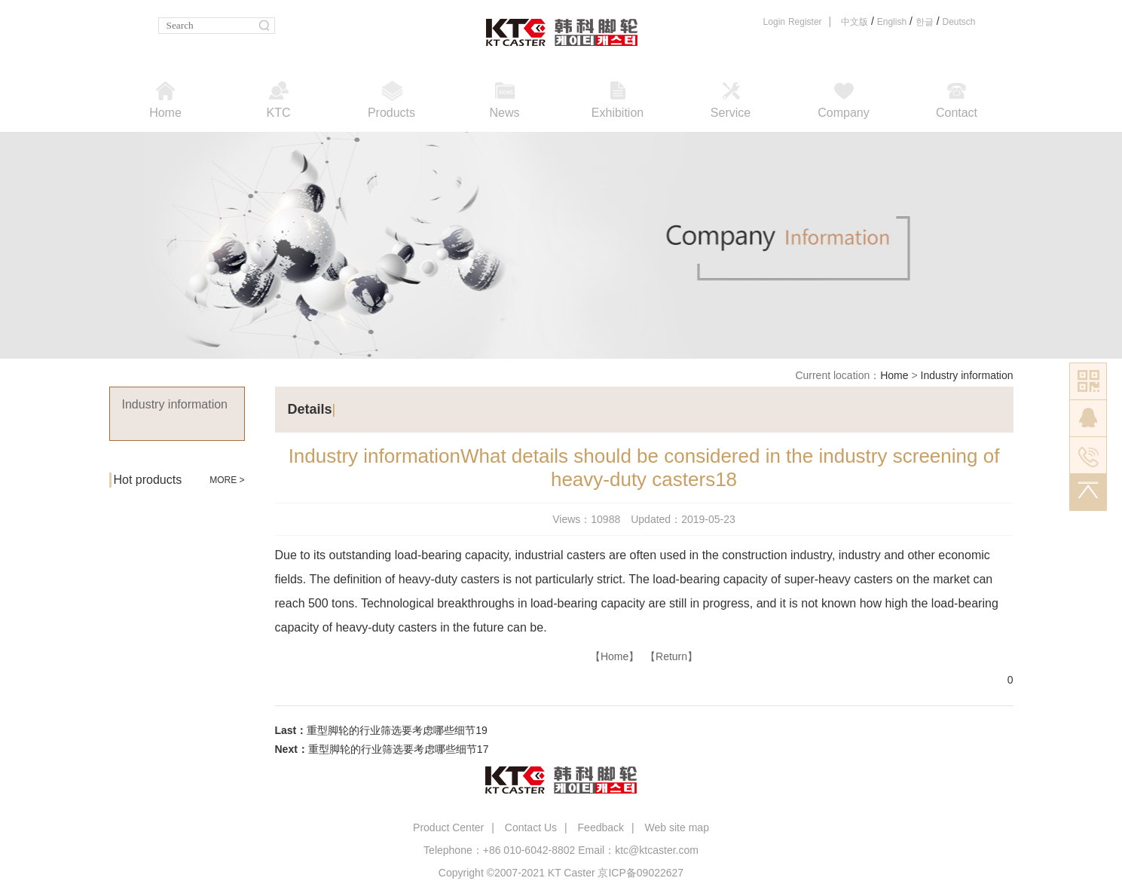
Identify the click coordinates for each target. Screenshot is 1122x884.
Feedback (601, 827)
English (891, 22)
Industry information (967, 375)
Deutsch (958, 22)
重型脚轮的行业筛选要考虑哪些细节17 (398, 749)
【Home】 (614, 656)
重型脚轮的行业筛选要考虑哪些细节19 (397, 730)
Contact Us (531, 827)
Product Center (448, 827)
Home (894, 375)
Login (774, 22)
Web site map (677, 827)
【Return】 (671, 656)
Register (805, 22)
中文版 (854, 22)
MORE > (226, 480)
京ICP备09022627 (640, 873)
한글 (925, 22)
